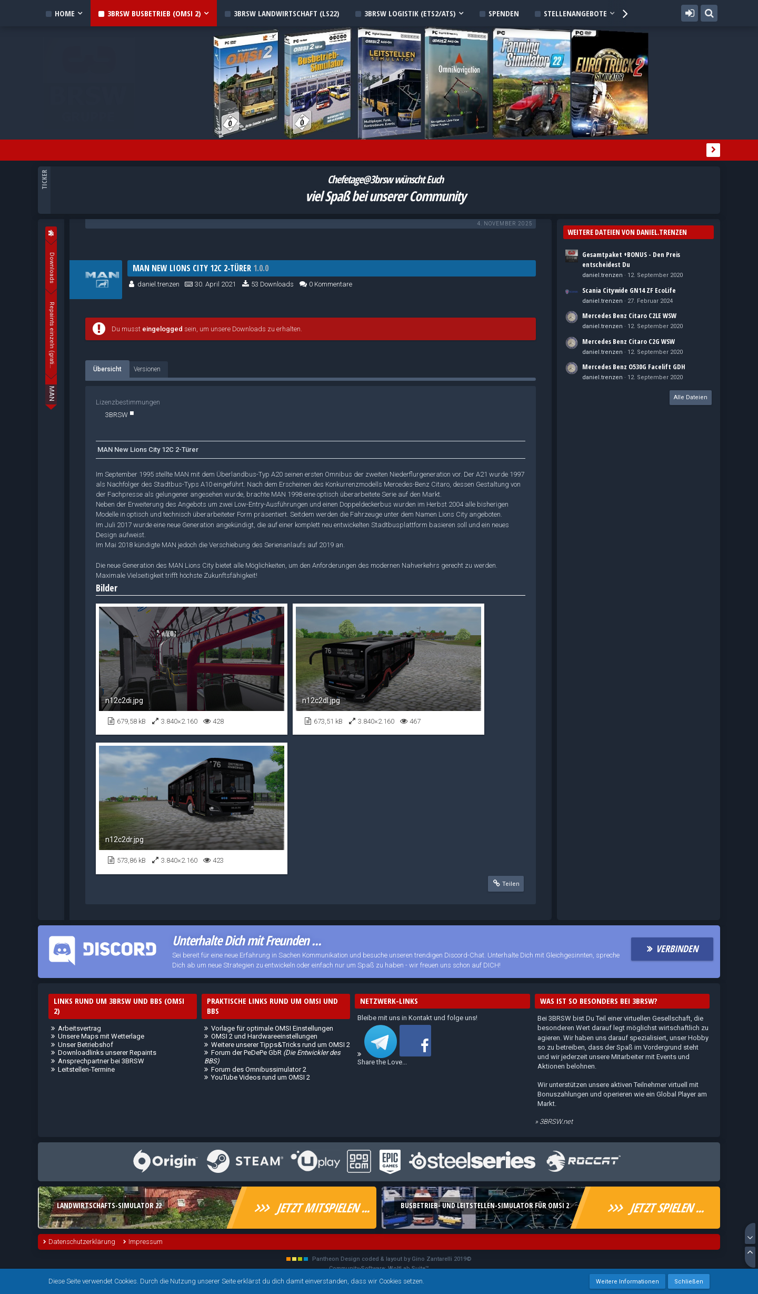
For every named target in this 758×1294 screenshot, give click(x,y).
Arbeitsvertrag (79, 1028)
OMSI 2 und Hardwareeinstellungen (264, 1036)
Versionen (147, 369)
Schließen (688, 1281)
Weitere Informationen (627, 1281)
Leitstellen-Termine (86, 1069)
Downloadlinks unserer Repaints (107, 1052)
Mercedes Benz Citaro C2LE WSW (629, 315)
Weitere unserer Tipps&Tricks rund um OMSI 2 (280, 1045)
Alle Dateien (690, 397)
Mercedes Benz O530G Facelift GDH (633, 366)
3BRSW (116, 415)
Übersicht (107, 369)
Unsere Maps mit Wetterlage (101, 1036)
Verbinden (677, 948)
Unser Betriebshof (85, 1045)
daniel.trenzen (158, 284)
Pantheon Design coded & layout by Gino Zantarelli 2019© (392, 1259)
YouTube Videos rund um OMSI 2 (260, 1077)
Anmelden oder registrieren (690, 13)
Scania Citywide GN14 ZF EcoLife (629, 290)
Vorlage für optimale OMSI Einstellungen (272, 1028)
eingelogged (162, 329)
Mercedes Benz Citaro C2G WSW (628, 341)
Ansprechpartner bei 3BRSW (101, 1061)
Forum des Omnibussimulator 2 (258, 1069)
